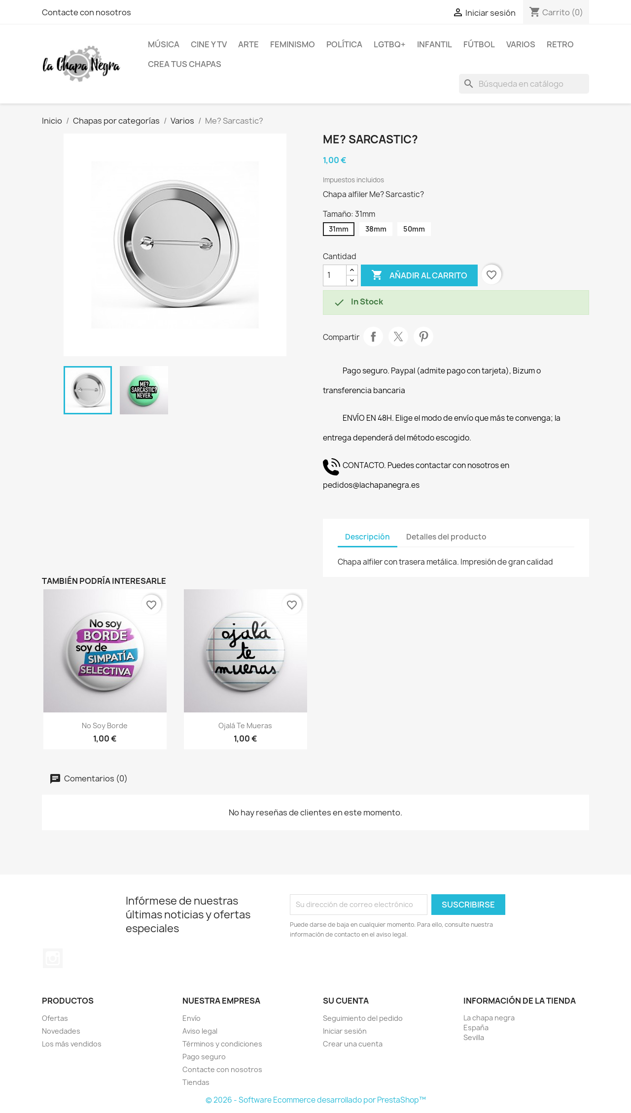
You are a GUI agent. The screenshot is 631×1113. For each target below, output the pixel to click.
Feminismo (292, 44)
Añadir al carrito (419, 275)
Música (163, 44)
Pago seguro (204, 1056)
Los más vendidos (72, 1043)
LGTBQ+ (390, 44)
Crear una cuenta (353, 1043)
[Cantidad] (335, 275)
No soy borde (105, 725)
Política (344, 44)
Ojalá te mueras (245, 725)
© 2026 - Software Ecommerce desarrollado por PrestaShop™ (316, 1100)
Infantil (434, 44)
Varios (520, 44)
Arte (248, 44)
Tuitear (398, 336)
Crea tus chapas (184, 64)
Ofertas (55, 1018)
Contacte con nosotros (86, 12)
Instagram (53, 958)
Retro (560, 44)
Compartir (373, 336)
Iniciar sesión (345, 1031)
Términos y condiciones (222, 1043)
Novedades (61, 1031)
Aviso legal (199, 1031)
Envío (191, 1018)
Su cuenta (346, 1000)
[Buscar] (524, 84)
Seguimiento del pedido (363, 1018)
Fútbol (479, 44)
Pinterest (423, 336)
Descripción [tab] (367, 537)
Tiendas (196, 1082)
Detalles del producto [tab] (446, 537)
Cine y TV (209, 44)
